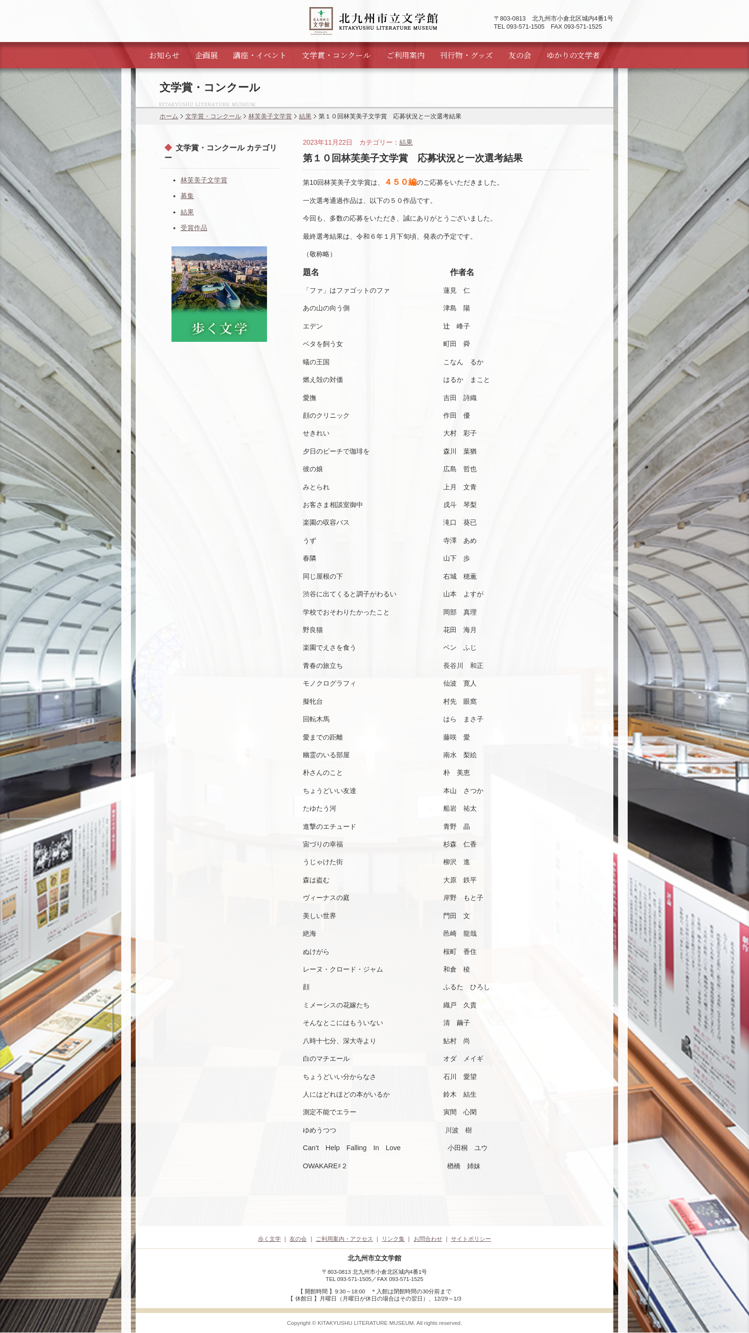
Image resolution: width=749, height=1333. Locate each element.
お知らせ (164, 55)
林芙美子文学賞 (270, 116)
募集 (187, 196)
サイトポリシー (471, 1239)
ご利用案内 (405, 55)
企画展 (206, 55)
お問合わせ (428, 1239)
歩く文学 (269, 1239)
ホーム (169, 116)
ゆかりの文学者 (573, 55)
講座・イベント (260, 55)
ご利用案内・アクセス (344, 1239)
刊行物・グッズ (466, 55)
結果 (305, 116)
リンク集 (393, 1239)
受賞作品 (194, 228)
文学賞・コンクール (336, 55)
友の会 (519, 55)
